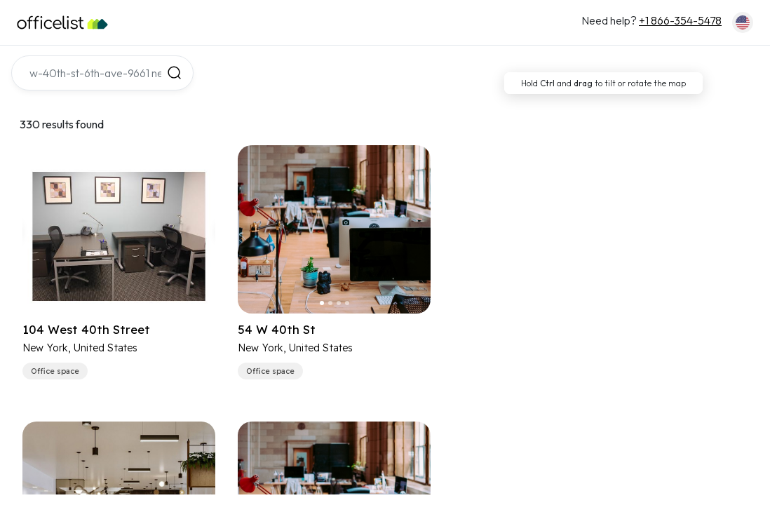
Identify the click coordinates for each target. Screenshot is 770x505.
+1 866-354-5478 (680, 20)
